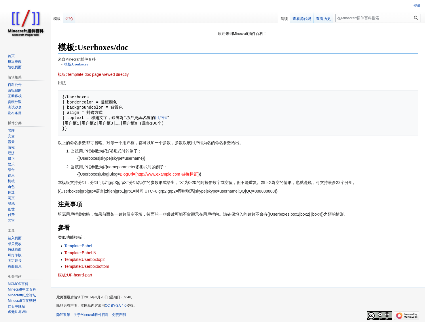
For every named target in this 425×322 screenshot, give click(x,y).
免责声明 (119, 315)
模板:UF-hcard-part (75, 275)
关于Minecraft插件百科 (91, 315)
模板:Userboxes (76, 64)
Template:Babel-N (80, 253)
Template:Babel (78, 246)
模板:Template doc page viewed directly (93, 74)
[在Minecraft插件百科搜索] (377, 18)
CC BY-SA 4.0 (115, 306)
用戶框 (161, 117)
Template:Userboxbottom (86, 266)
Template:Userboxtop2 (84, 259)
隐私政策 (63, 315)
